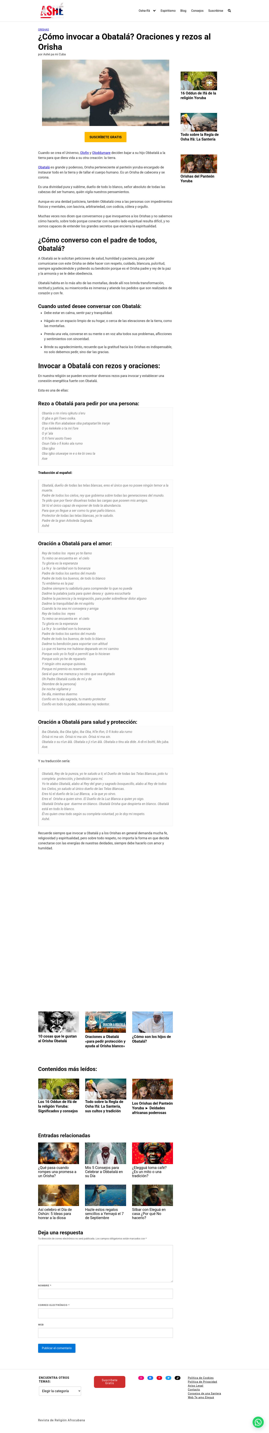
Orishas (43, 29)
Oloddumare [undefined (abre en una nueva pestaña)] (101, 153)
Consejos (197, 10)
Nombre (44, 1285)
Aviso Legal (195, 1385)
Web (41, 1324)
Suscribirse (215, 10)
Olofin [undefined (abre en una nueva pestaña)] (84, 153)
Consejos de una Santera (204, 1393)
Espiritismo (168, 10)
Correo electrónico (54, 1305)
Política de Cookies (201, 1377)
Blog (183, 10)
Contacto (194, 1389)
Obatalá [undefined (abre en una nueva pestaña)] (44, 167)
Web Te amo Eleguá (201, 1397)
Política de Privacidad (202, 1381)
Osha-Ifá (144, 10)
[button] (258, 1422)
